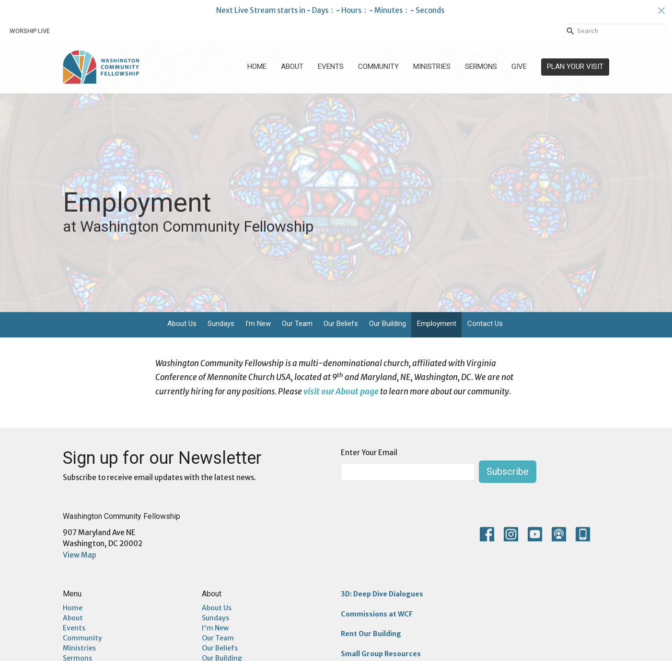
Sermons (481, 66)
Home (256, 66)
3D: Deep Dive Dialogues (382, 594)
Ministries (432, 66)
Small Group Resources (381, 654)
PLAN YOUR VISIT (575, 66)
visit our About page (341, 391)
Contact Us (485, 323)
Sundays (221, 323)
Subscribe (508, 471)
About (292, 66)
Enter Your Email (369, 452)
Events (331, 66)
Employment (436, 323)
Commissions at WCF (377, 614)
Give (519, 66)
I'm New (258, 323)
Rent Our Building (371, 633)
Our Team (297, 323)
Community (378, 66)
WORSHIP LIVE (30, 30)
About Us (182, 323)
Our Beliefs (341, 323)
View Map (79, 555)
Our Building (387, 323)
